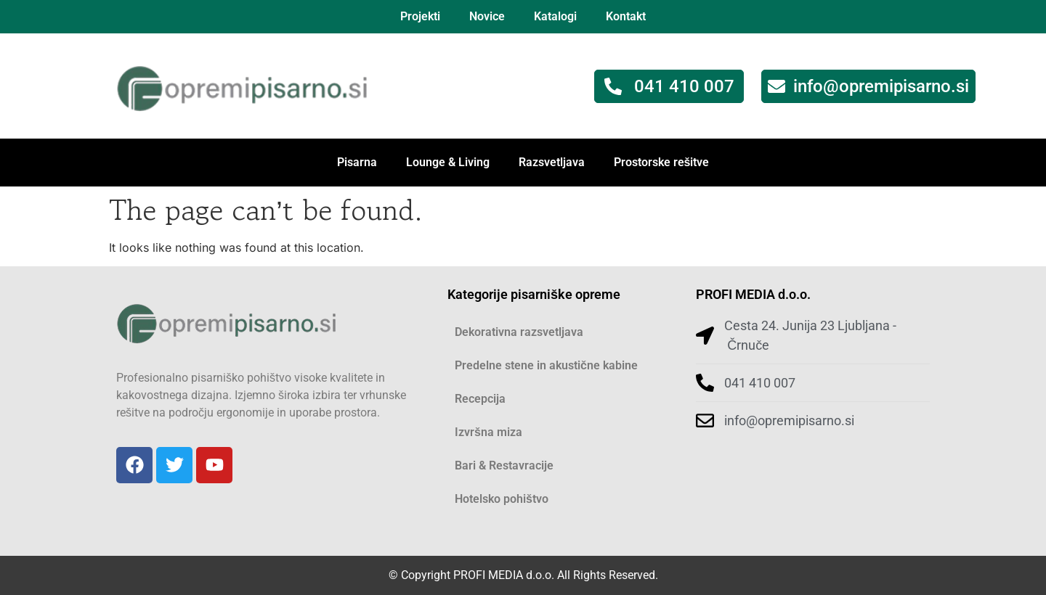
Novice (487, 16)
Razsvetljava (552, 162)
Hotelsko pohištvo (501, 499)
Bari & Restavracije (504, 465)
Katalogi (555, 16)
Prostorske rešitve (662, 162)
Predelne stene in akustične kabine (546, 365)
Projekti (420, 16)
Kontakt (626, 16)
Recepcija (480, 399)
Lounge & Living (448, 162)
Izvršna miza (488, 432)
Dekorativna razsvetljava (519, 332)
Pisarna (357, 162)
